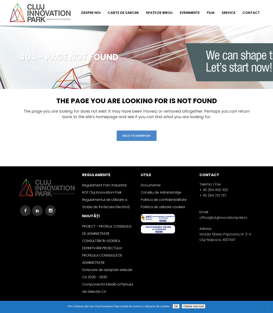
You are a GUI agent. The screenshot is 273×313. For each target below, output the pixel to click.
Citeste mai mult (193, 306)
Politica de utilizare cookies (163, 206)
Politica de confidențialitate (164, 199)
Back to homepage (137, 136)
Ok (176, 306)
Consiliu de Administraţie (161, 192)
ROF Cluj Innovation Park (102, 192)
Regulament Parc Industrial (104, 185)
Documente (151, 185)
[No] (268, 307)
